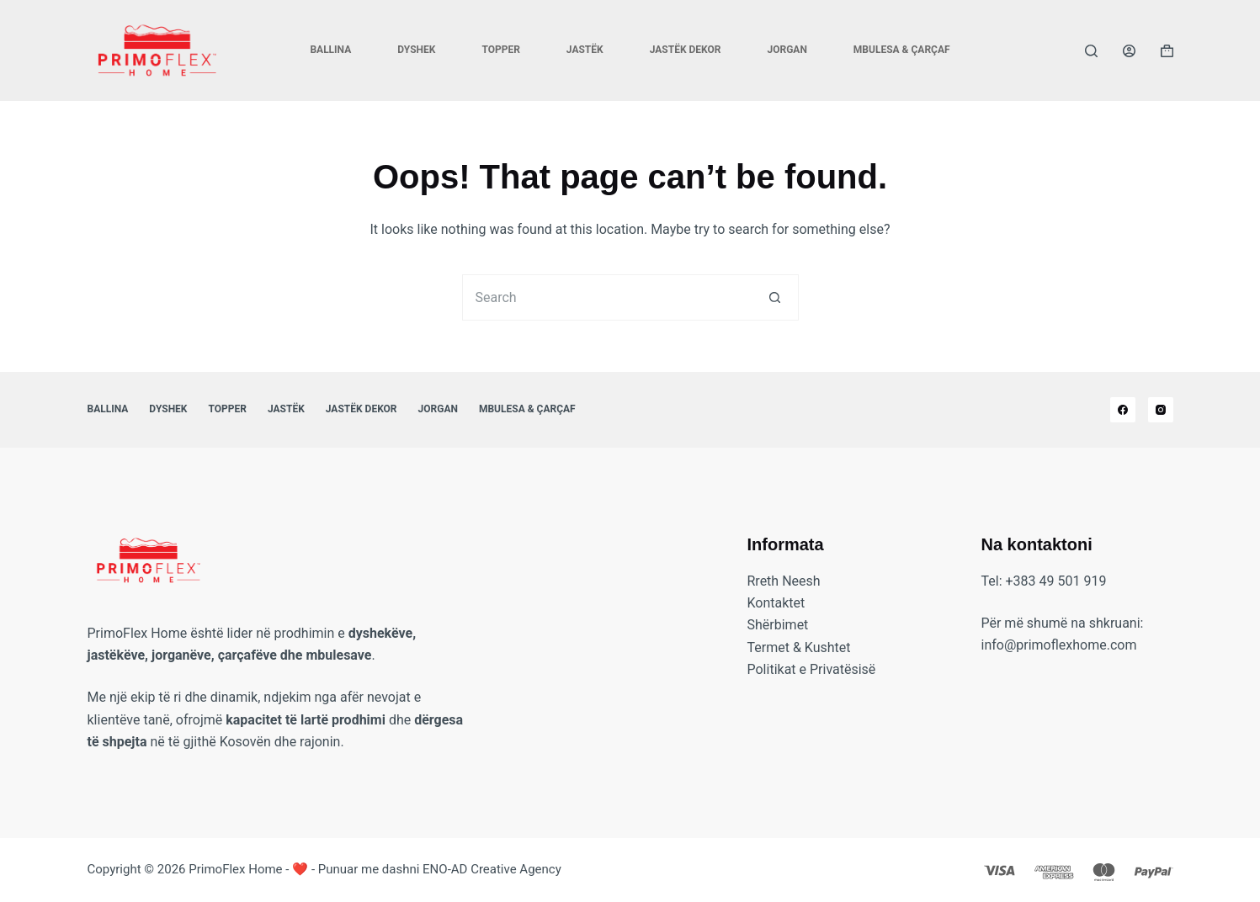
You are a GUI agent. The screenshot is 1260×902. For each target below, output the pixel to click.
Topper (500, 50)
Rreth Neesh (784, 581)
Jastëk (584, 50)
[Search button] (775, 297)
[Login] (1129, 51)
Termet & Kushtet (799, 647)
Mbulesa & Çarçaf (901, 50)
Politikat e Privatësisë (811, 669)
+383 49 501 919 (1056, 581)
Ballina (330, 50)
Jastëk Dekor (685, 50)
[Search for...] (607, 297)
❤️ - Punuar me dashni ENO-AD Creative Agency (426, 869)
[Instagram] (1160, 409)
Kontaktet (776, 603)
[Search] (1091, 51)
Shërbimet (778, 625)
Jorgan (786, 50)
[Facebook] (1122, 409)
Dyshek (416, 50)
